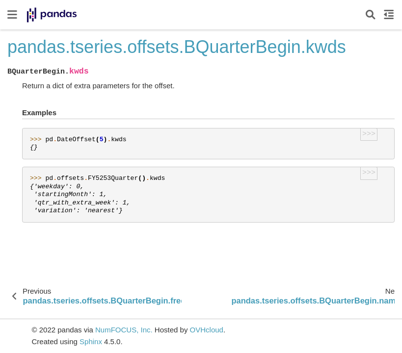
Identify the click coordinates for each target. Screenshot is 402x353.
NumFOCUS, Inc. (124, 330)
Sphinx (91, 341)
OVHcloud (206, 330)
